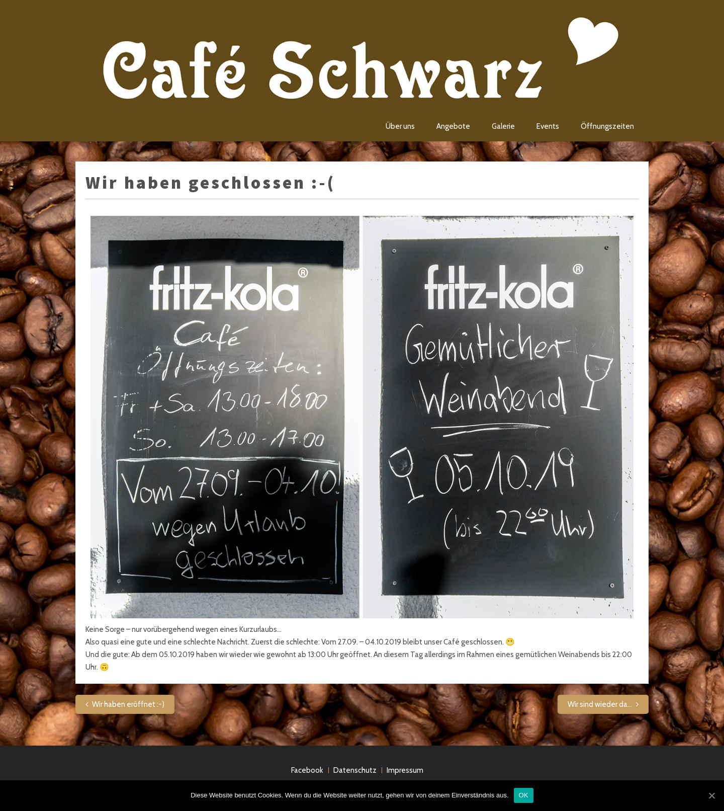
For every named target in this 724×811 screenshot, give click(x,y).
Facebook (307, 770)
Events (547, 126)
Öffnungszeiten (607, 126)
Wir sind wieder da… (600, 704)
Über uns (400, 126)
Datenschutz (355, 770)
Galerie (503, 126)
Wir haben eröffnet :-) (128, 704)
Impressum (405, 770)
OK (523, 795)
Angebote (453, 126)
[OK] (711, 795)
